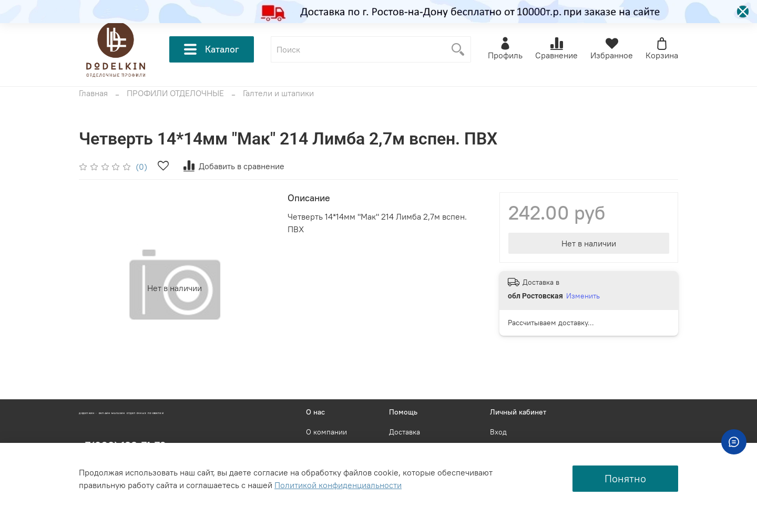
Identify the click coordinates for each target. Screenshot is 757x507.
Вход (498, 432)
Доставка (404, 432)
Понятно (625, 478)
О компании (326, 432)
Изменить (583, 296)
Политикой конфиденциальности (338, 485)
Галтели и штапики (278, 93)
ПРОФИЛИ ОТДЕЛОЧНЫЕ (175, 93)
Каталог (211, 49)
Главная (93, 93)
